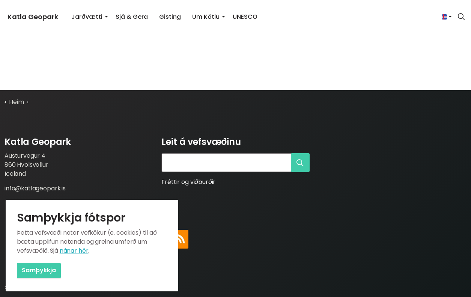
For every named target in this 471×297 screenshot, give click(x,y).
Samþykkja (38, 270)
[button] (300, 162)
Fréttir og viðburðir (188, 182)
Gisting (170, 16)
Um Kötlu (206, 16)
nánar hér (74, 250)
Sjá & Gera (132, 16)
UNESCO (245, 16)
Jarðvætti (86, 16)
